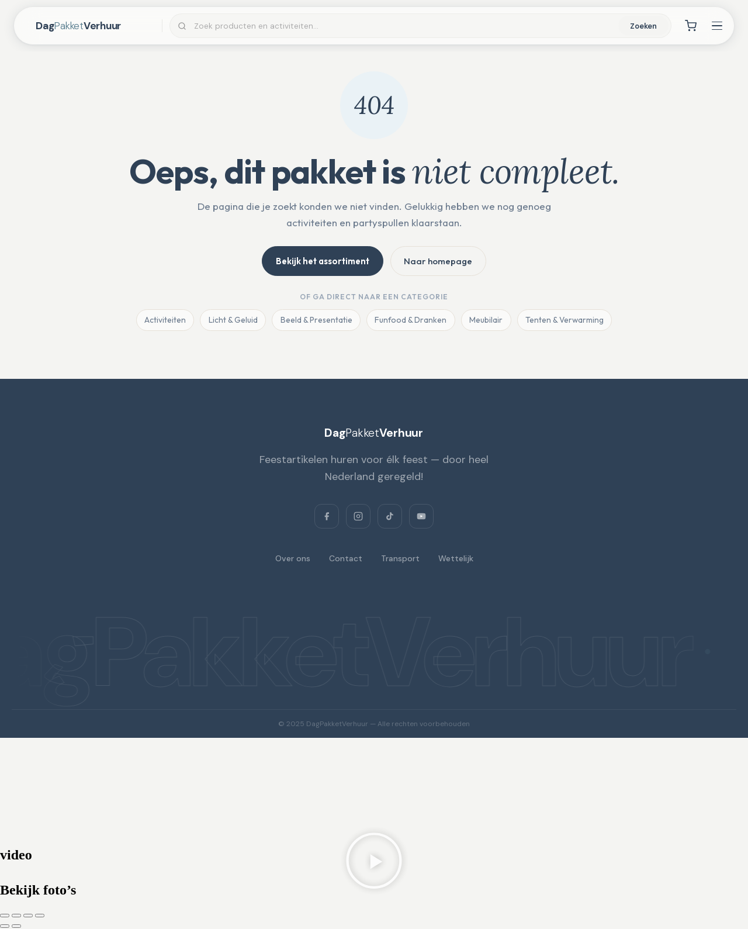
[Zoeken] (405, 26)
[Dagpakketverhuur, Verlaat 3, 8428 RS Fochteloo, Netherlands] (374, 781)
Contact (345, 559)
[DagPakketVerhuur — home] (95, 25)
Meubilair (487, 321)
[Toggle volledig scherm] (16, 916)
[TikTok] (390, 517)
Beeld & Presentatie (315, 321)
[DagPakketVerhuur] (373, 434)
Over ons (292, 559)
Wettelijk (455, 559)
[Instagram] (358, 517)
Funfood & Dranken (411, 321)
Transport (400, 559)
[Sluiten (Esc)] (39, 916)
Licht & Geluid (230, 321)
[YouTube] (421, 517)
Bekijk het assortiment (322, 261)
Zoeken (643, 26)
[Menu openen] (717, 25)
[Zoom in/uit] (4, 916)
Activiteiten (162, 321)
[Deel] (28, 916)
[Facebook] (326, 517)
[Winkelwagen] (690, 25)
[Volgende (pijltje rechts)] (16, 926)
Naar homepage (439, 261)
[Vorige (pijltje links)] (4, 926)
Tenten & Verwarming (567, 321)
